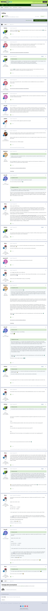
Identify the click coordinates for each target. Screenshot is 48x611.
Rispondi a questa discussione (40, 20)
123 (5, 159)
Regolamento (6, 7)
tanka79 (7, 89)
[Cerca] (35, 5)
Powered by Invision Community (24, 609)
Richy (5, 203)
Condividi (37, 16)
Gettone (6, 15)
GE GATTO (7, 140)
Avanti (5, 24)
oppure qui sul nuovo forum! (31, 215)
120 (5, 126)
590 (6, 36)
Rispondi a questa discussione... (11, 589)
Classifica (20, 7)
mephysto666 (6, 161)
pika (5, 130)
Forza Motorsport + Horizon (14, 16)
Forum (2, 7)
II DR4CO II (3, 599)
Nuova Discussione (29, 20)
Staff (10, 7)
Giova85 (5, 105)
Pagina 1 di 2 (12, 24)
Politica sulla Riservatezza (24, 608)
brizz (5, 41)
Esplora (3, 5)
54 (5, 50)
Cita (12, 49)
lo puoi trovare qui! (24, 215)
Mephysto (5, 151)
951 (5, 251)
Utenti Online (15, 7)
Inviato (13, 56)
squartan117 (5, 93)
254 (6, 183)
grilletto (5, 118)
